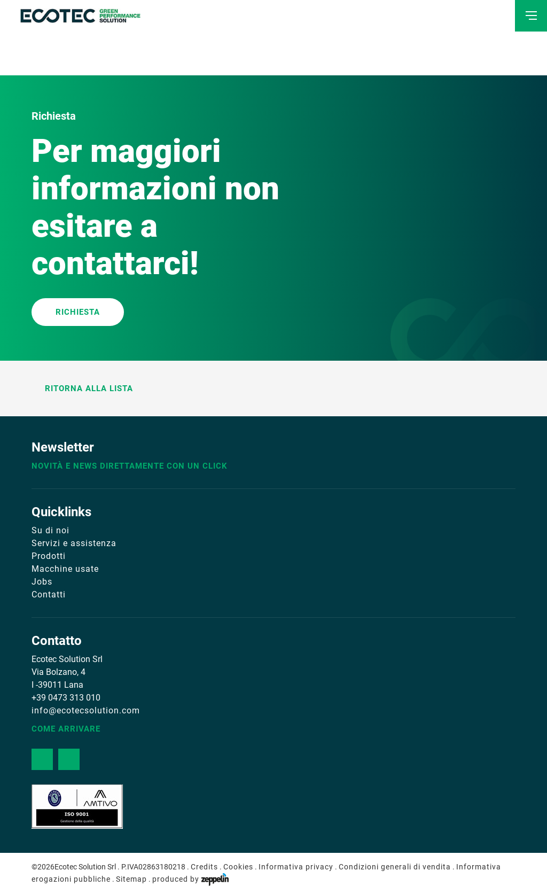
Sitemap (131, 879)
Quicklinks (61, 512)
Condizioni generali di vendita (395, 866)
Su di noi (50, 530)
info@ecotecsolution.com (86, 710)
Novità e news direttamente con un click (130, 466)
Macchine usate (65, 569)
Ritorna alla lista (82, 388)
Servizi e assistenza (74, 543)
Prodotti (49, 556)
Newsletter (63, 447)
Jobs (42, 582)
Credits (204, 866)
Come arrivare (66, 729)
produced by (190, 879)
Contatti (49, 594)
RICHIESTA (78, 312)
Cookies (238, 866)
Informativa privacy (296, 866)
